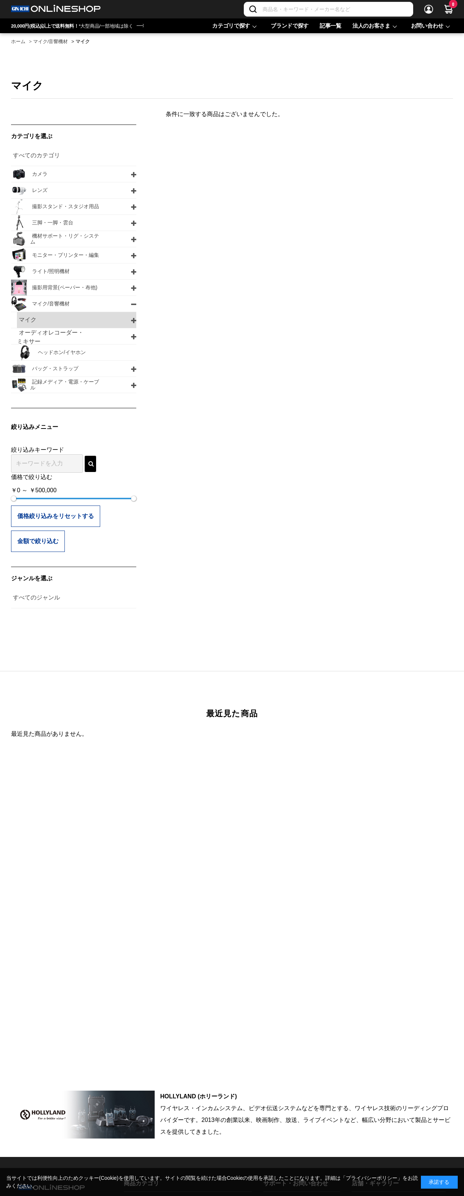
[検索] (253, 9)
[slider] (13, 498)
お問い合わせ (427, 25)
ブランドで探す (290, 25)
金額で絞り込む (38, 541)
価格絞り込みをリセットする (55, 516)
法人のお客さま (371, 25)
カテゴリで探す (231, 25)
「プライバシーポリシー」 (372, 1178)
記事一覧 (330, 25)
